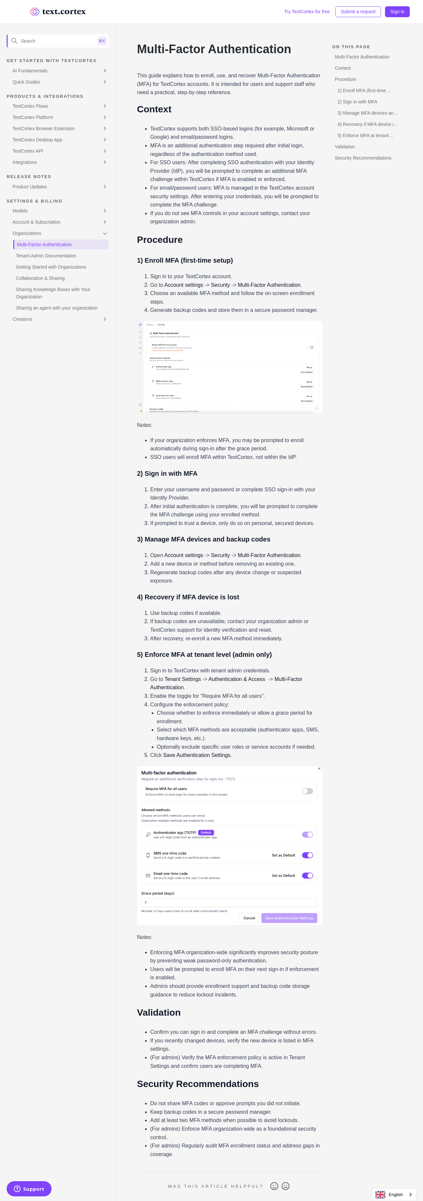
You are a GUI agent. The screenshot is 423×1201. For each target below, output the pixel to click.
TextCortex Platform (33, 117)
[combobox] (394, 1194)
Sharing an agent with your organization (56, 308)
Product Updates (30, 186)
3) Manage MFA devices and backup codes (365, 114)
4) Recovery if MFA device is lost (365, 125)
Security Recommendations (363, 158)
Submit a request (358, 11)
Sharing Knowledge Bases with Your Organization (53, 293)
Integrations (25, 162)
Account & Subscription (36, 222)
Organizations (27, 233)
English (389, 1195)
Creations (22, 319)
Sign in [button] (397, 11)
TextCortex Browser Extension (44, 128)
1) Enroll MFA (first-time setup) (360, 91)
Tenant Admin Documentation (46, 255)
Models (20, 210)
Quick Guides (26, 82)
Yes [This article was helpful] (274, 1186)
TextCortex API (28, 151)
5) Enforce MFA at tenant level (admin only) (362, 136)
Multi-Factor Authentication (44, 244)
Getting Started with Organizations (51, 267)
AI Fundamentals (30, 70)
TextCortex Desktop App (37, 139)
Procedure (345, 79)
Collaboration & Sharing (40, 278)
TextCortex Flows (30, 106)
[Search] (58, 41)
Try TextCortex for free (307, 11)
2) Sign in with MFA (357, 101)
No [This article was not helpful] (285, 1186)
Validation (345, 146)
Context (343, 68)
